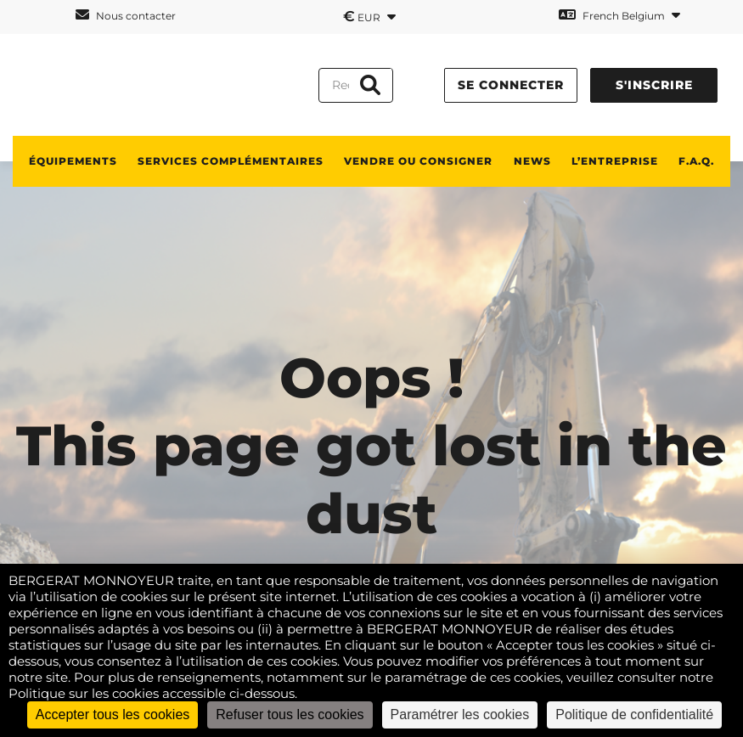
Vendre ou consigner (418, 161)
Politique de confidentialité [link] (634, 714)
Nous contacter (126, 15)
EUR (369, 16)
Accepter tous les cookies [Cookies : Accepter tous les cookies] (112, 714)
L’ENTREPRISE (614, 161)
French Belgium (619, 15)
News (532, 161)
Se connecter (511, 85)
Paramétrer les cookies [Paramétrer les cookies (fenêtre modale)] (460, 714)
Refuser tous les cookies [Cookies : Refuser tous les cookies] (289, 714)
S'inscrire (654, 85)
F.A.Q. (696, 161)
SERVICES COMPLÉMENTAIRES (231, 161)
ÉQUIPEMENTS (73, 161)
